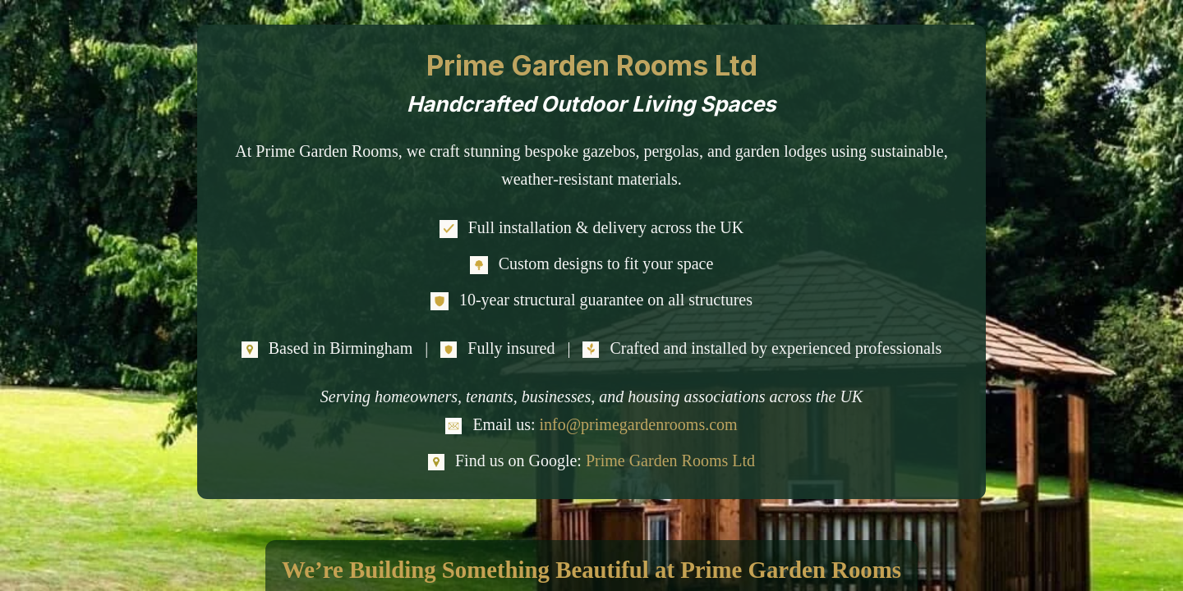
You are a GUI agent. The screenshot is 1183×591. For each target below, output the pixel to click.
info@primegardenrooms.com (638, 424)
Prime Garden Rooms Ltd (670, 460)
